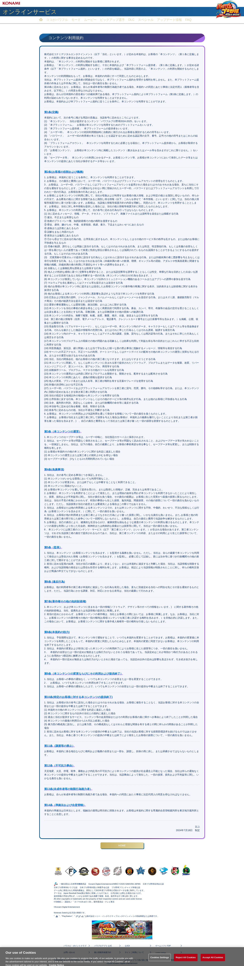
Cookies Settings (161, 952)
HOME (122, 845)
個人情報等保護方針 (102, 952)
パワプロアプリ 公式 (103, 945)
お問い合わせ (69, 952)
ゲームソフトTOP (163, 945)
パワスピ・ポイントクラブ (74, 945)
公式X (128, 945)
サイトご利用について (134, 952)
